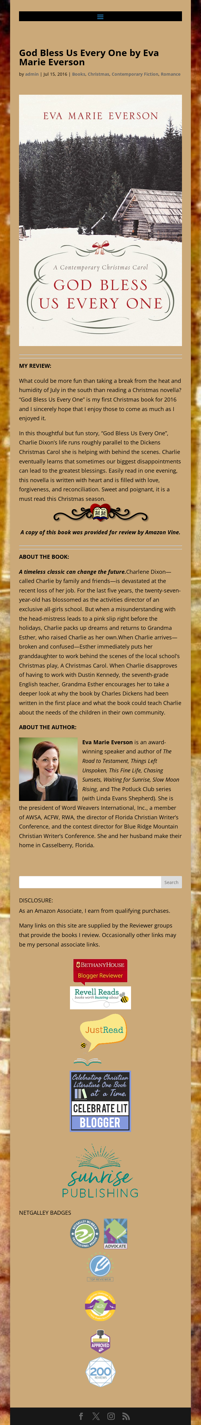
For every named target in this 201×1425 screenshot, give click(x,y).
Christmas (98, 74)
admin (32, 74)
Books (78, 74)
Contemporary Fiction (135, 74)
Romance (170, 74)
